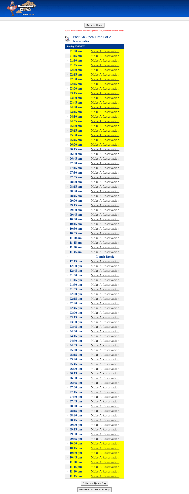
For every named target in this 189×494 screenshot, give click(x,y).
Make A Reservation (105, 51)
